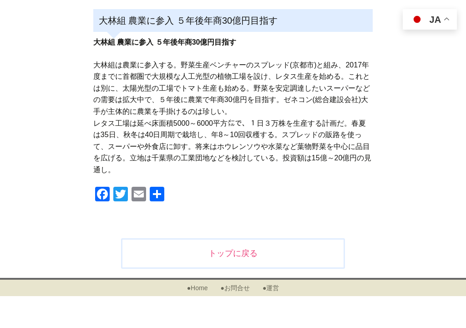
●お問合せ (234, 288)
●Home (197, 288)
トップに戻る (233, 253)
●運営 (271, 288)
